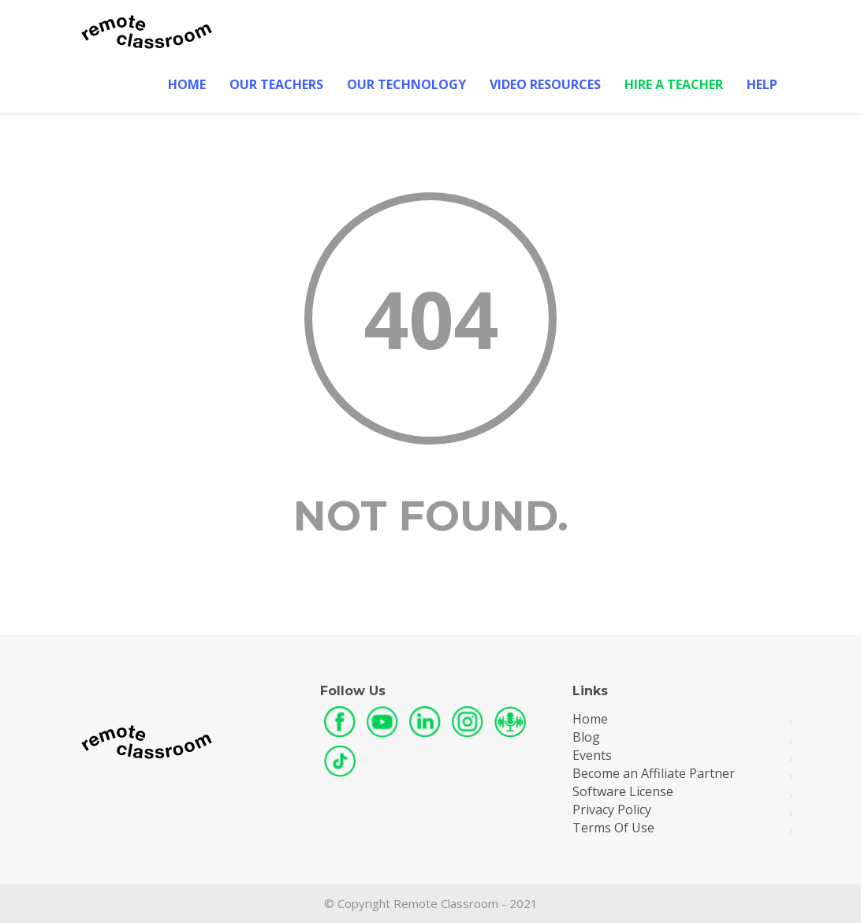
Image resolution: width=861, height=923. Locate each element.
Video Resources (545, 84)
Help (762, 84)
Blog (586, 737)
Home (187, 84)
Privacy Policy (611, 810)
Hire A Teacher (673, 84)
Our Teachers (276, 84)
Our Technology (406, 84)
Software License (622, 792)
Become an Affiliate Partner (653, 774)
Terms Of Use (613, 828)
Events (592, 755)
